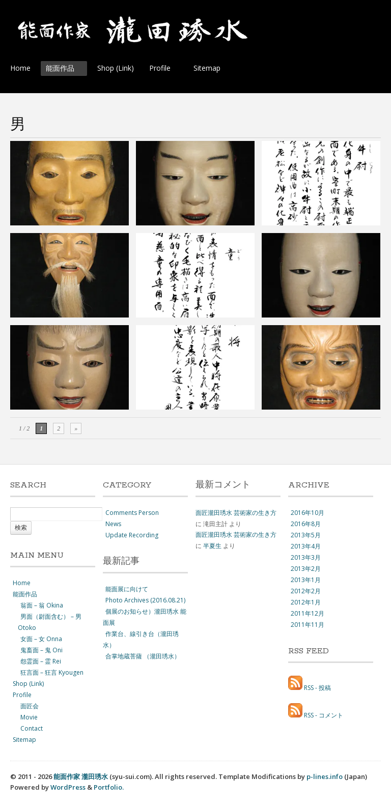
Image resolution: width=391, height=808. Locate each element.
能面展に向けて (126, 589)
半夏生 (212, 545)
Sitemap (206, 68)
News (113, 524)
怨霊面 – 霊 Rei (40, 661)
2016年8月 (306, 524)
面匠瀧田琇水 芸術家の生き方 (236, 512)
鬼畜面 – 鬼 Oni (41, 650)
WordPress (68, 787)
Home (20, 68)
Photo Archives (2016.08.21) (145, 600)
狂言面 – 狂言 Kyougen (51, 672)
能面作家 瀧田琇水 (80, 776)
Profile (162, 69)
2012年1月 (306, 602)
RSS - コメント (323, 715)
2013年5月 (306, 535)
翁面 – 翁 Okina (41, 605)
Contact (31, 728)
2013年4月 (306, 546)
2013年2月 (306, 568)
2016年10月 (307, 512)
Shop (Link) (115, 68)
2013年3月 (306, 557)
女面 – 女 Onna (41, 638)
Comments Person (132, 512)
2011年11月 (307, 624)
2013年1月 (306, 579)
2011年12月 (307, 613)
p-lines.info (324, 776)
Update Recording (131, 535)
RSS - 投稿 (317, 687)
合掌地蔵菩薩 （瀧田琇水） (142, 656)
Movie (29, 717)
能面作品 (62, 69)
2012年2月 (306, 591)
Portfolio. (109, 787)
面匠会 (29, 706)
